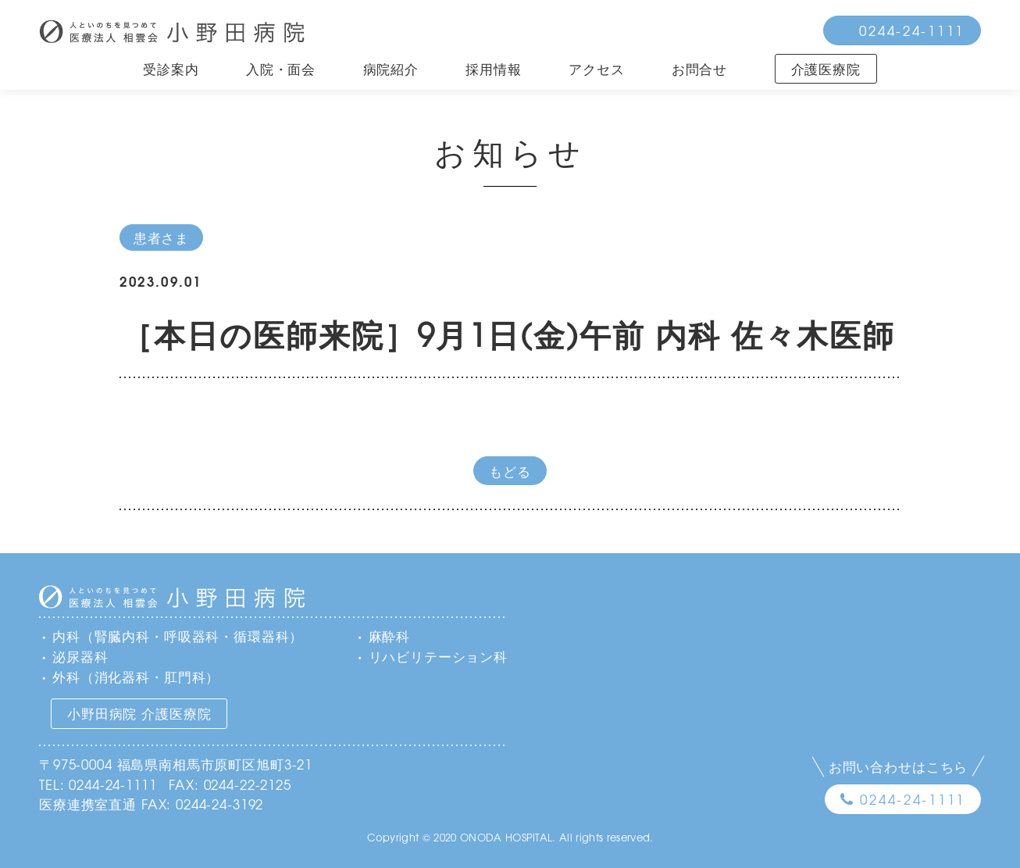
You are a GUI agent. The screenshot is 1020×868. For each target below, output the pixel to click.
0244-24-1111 (912, 30)
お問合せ (699, 68)
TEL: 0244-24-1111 (97, 784)
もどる (510, 470)
